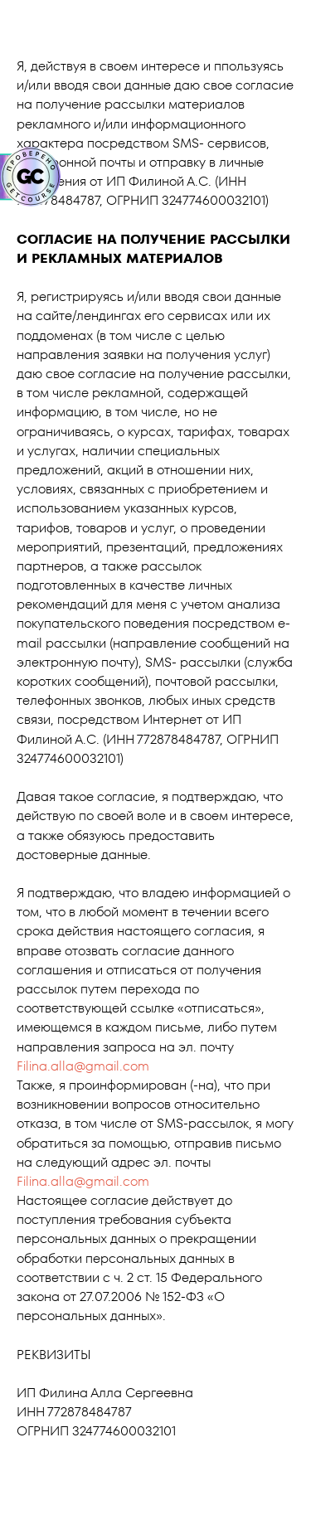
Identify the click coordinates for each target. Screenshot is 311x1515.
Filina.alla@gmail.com (83, 1066)
